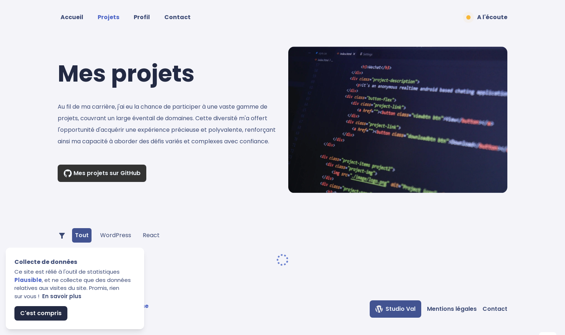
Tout (82, 235)
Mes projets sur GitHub (102, 173)
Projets (108, 17)
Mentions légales (452, 309)
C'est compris (41, 313)
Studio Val (395, 309)
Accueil (72, 17)
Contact (177, 17)
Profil (142, 17)
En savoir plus (61, 296)
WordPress (115, 235)
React (151, 235)
